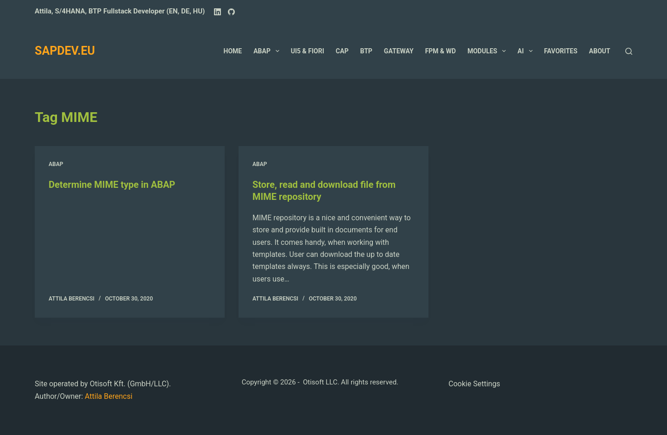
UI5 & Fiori (307, 51)
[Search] (628, 51)
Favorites (561, 51)
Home (233, 51)
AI (526, 51)
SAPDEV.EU (65, 51)
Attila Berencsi (108, 396)
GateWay (399, 51)
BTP (366, 51)
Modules (488, 51)
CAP (342, 51)
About (599, 51)
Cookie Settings (474, 383)
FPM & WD (440, 51)
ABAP (268, 51)
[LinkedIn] (217, 11)
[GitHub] (231, 11)
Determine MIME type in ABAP (112, 184)
